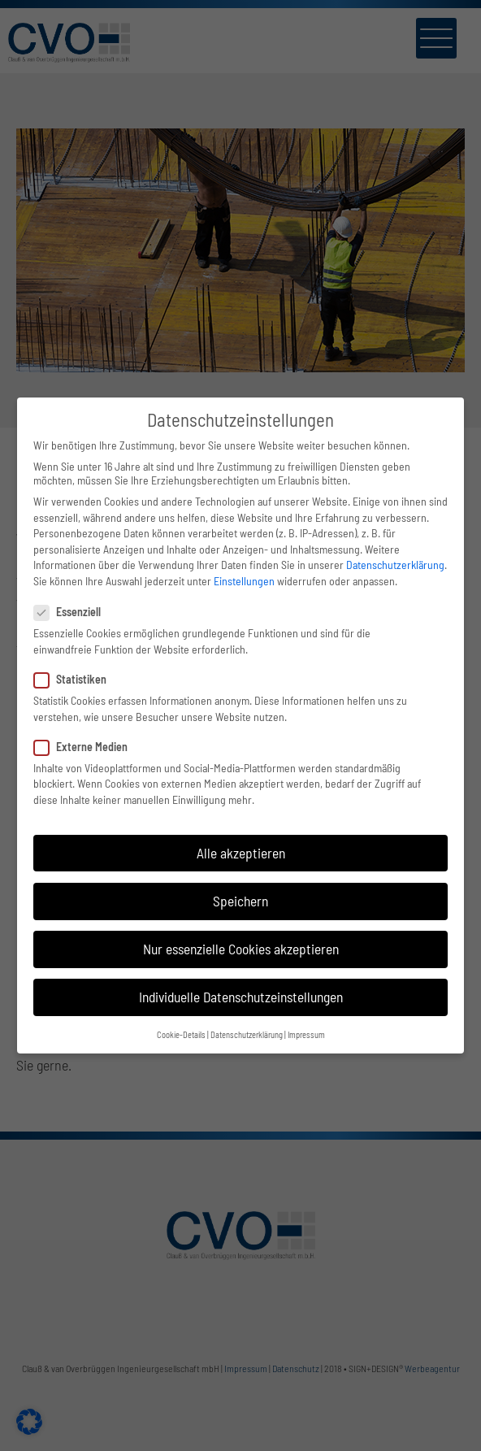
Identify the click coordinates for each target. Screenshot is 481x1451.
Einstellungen (244, 581)
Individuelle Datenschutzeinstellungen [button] (241, 997)
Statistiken (76, 679)
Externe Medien (87, 747)
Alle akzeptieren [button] (241, 853)
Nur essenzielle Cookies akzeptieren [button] (241, 949)
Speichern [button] (240, 901)
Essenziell (74, 612)
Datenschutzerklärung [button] (246, 1034)
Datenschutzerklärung (395, 564)
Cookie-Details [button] (181, 1034)
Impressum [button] (306, 1034)
